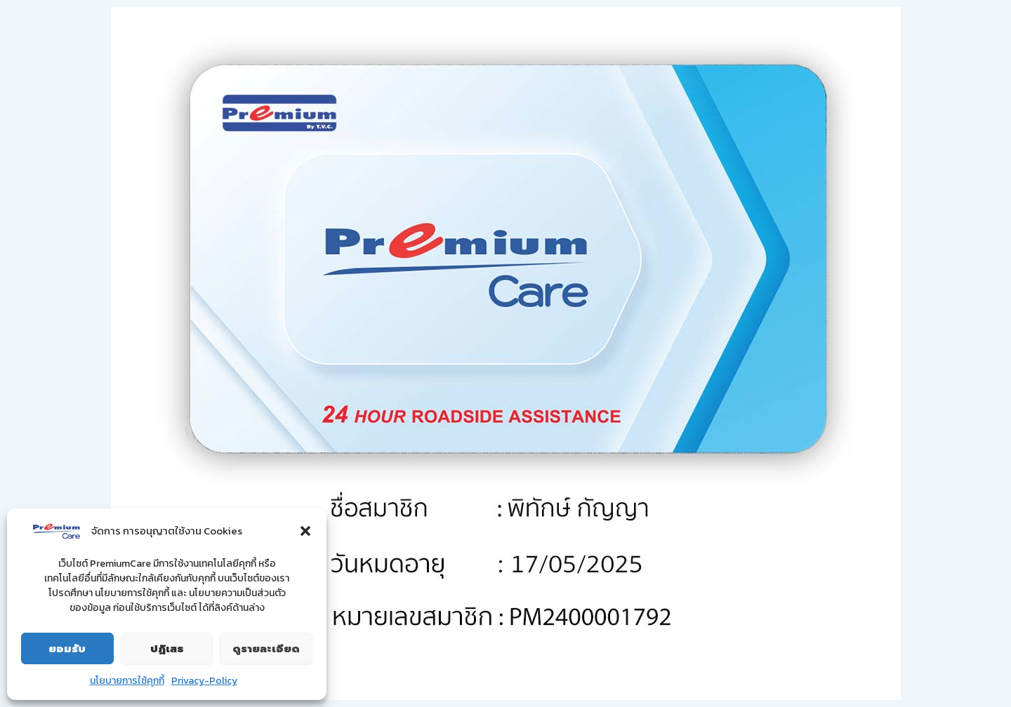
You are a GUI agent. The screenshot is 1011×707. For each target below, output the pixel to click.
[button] (305, 531)
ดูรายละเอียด (266, 648)
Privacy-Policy (204, 680)
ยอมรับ (67, 648)
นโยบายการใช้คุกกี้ (127, 680)
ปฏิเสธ (167, 648)
